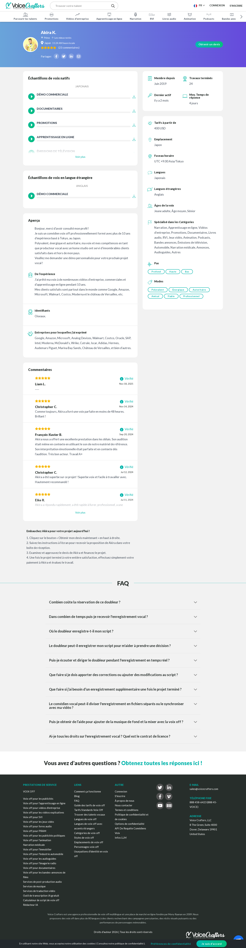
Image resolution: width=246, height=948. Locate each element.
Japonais (82, 86)
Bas (188, 271)
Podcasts (208, 16)
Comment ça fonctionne (87, 791)
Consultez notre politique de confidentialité (120, 943)
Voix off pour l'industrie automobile (43, 854)
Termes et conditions (126, 809)
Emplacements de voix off (88, 842)
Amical (155, 297)
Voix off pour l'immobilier (37, 849)
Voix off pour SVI (33, 817)
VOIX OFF (29, 791)
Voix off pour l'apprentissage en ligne (44, 803)
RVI (152, 16)
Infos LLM (120, 837)
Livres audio (169, 16)
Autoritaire (201, 290)
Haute (173, 271)
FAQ (76, 800)
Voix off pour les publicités (38, 798)
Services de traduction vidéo (39, 890)
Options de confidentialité (129, 823)
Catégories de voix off (87, 832)
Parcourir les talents (25, 16)
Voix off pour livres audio (37, 826)
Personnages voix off (86, 846)
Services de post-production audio (42, 881)
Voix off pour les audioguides (39, 858)
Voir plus (80, 156)
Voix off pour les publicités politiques (44, 835)
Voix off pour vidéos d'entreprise (41, 807)
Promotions (51, 16)
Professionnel (193, 297)
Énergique (179, 290)
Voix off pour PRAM (34, 830)
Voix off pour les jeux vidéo (38, 821)
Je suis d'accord (212, 943)
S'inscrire (236, 5)
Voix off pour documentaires (39, 867)
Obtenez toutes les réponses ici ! (161, 763)
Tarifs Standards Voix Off (88, 809)
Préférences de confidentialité (171, 943)
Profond (156, 271)
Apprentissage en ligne (109, 16)
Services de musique (34, 886)
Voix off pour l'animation (37, 840)
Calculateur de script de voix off (41, 900)
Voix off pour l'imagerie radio (39, 863)
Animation (190, 16)
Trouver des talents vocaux (89, 814)
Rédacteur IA (30, 904)
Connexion (121, 791)
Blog (77, 796)
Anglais (82, 185)
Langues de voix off (85, 819)
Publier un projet (140, 5)
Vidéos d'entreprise (77, 16)
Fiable (171, 297)
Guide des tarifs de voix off (89, 805)
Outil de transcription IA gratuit (41, 895)
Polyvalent (158, 290)
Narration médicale (34, 844)
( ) (88, 47)
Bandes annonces (232, 16)
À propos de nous (124, 800)
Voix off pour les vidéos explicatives (43, 812)
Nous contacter (123, 805)
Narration (135, 16)
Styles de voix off (84, 837)
